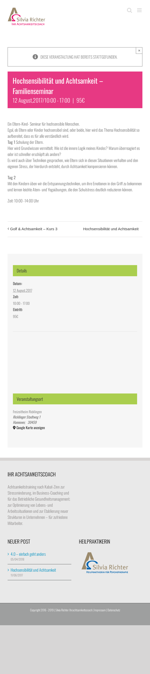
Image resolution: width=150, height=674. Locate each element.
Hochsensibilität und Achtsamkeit (111, 229)
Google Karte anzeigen (30, 427)
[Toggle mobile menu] (139, 10)
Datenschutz (114, 610)
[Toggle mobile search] (129, 10)
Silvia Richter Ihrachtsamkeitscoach (73, 610)
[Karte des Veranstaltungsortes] (75, 350)
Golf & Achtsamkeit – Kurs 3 (33, 229)
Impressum (100, 610)
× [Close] (139, 50)
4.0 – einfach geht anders (28, 554)
